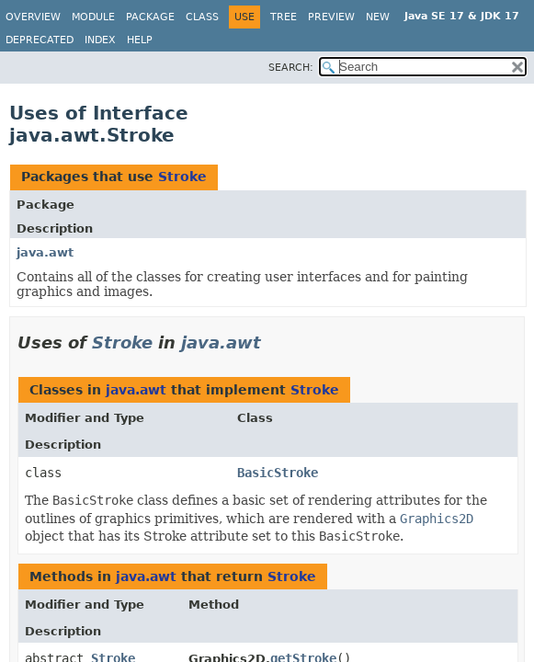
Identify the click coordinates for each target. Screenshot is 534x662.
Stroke (182, 176)
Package (150, 17)
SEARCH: (290, 68)
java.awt (45, 252)
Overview (33, 17)
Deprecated (40, 40)
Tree (283, 17)
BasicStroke (277, 472)
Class (202, 17)
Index (100, 40)
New (378, 17)
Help (140, 40)
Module (93, 17)
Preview (331, 17)
